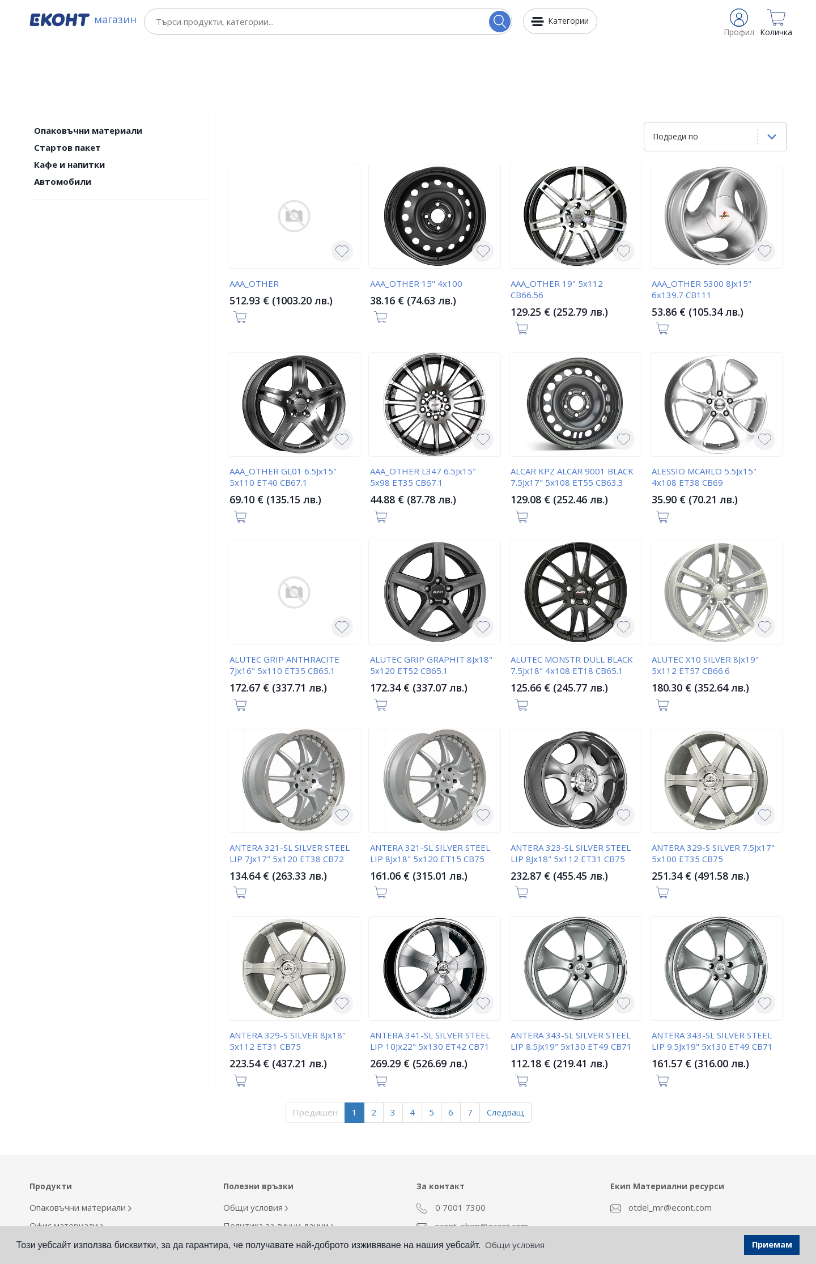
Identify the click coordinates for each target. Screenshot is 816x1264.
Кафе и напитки (69, 102)
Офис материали (66, 1163)
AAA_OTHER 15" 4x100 (416, 221)
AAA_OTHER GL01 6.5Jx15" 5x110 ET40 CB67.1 (283, 414)
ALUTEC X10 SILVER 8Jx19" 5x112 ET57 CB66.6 (705, 602)
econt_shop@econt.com (472, 1163)
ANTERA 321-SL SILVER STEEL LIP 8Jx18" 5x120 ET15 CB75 (430, 790)
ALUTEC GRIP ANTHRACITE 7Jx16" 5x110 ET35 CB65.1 (284, 602)
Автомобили (62, 119)
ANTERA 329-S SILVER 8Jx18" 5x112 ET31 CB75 (288, 978)
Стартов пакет (67, 85)
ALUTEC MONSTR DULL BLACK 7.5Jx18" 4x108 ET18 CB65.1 (572, 602)
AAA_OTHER (254, 221)
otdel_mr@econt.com (661, 1145)
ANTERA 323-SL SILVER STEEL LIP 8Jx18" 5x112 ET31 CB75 (571, 790)
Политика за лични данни (278, 1163)
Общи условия (255, 1145)
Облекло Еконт (62, 1181)
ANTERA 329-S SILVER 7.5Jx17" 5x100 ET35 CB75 (713, 790)
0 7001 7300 (451, 1145)
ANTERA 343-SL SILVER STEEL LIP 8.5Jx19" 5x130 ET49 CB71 (571, 978)
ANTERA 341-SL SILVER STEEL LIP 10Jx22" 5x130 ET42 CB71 (430, 978)
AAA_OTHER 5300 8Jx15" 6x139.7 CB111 (701, 226)
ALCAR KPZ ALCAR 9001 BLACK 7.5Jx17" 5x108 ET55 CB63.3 (572, 414)
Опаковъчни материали (88, 68)
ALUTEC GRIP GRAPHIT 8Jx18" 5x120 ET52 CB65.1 (431, 602)
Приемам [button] (772, 1244)
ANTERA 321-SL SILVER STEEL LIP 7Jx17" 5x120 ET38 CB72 (290, 790)
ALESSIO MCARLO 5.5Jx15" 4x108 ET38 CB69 (704, 414)
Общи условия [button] (515, 1244)
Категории (568, 20)
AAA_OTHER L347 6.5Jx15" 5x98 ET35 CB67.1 (423, 414)
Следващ (505, 1049)
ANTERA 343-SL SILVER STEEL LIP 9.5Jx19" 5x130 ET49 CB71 (712, 978)
